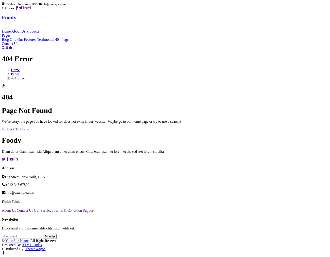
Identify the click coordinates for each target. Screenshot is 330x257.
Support (88, 210)
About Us (18, 31)
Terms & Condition (68, 210)
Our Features (26, 39)
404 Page (62, 39)
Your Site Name (17, 241)
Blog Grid (9, 39)
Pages (6, 35)
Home (6, 31)
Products (32, 31)
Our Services (43, 210)
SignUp (50, 236)
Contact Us (10, 44)
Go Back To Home (15, 129)
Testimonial (45, 39)
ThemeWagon (35, 249)
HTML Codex (32, 245)
